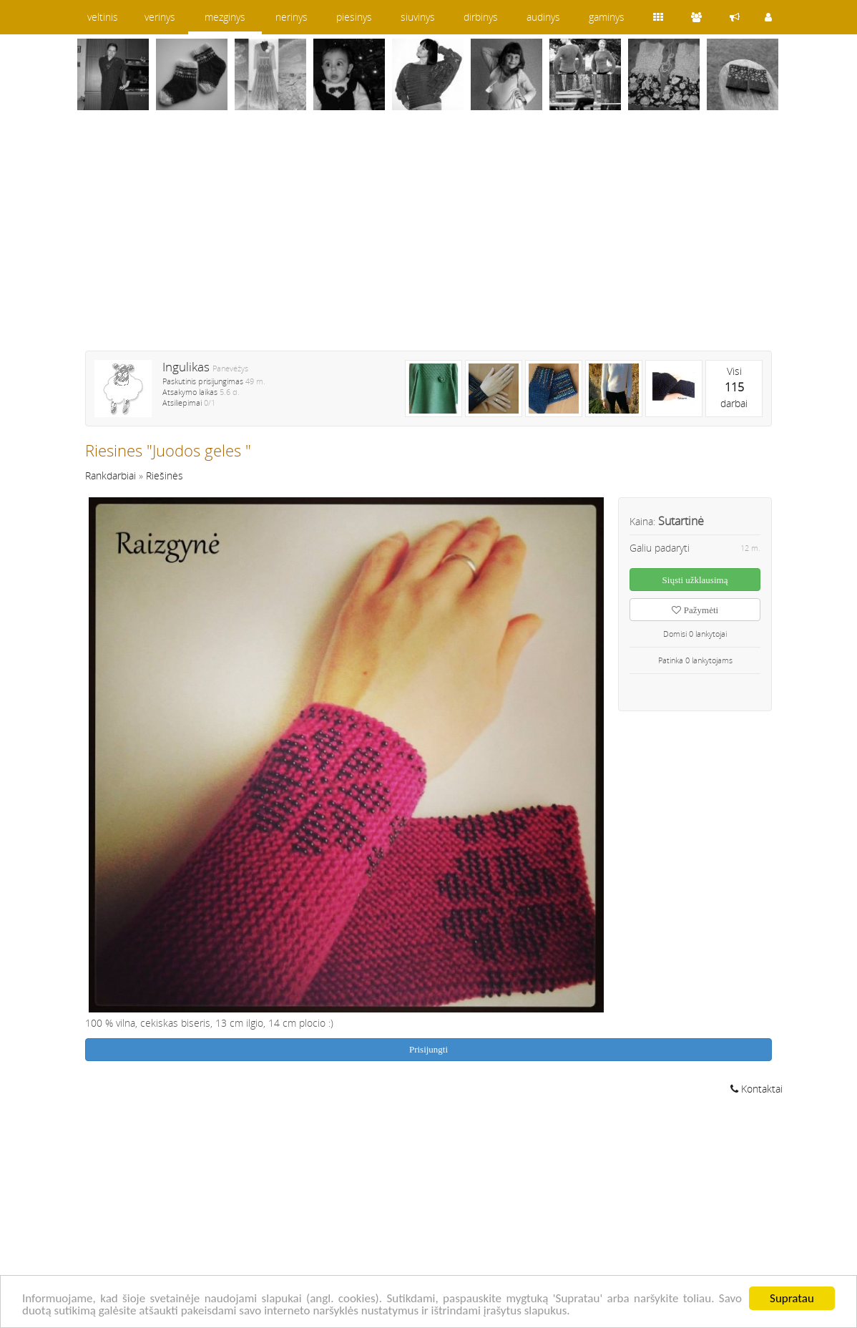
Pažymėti (695, 610)
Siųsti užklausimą (695, 580)
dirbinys (481, 17)
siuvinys (418, 17)
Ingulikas (186, 366)
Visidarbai (734, 387)
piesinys (354, 17)
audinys (543, 17)
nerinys (291, 17)
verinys (160, 17)
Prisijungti (428, 1049)
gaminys (607, 17)
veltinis (102, 17)
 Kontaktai (756, 1088)
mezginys (225, 17)
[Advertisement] (428, 240)
